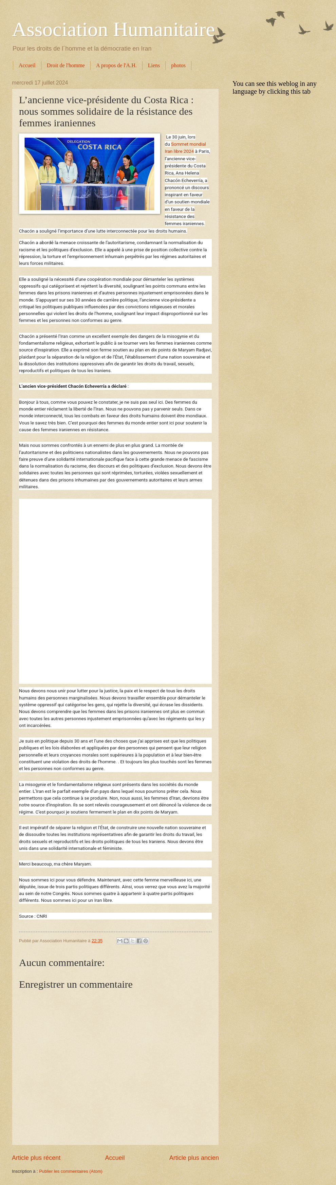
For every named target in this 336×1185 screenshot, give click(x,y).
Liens (154, 65)
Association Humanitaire (113, 29)
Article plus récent (36, 1157)
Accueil (27, 65)
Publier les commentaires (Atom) (70, 1171)
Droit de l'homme (66, 65)
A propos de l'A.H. (116, 65)
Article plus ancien (194, 1157)
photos (178, 65)
